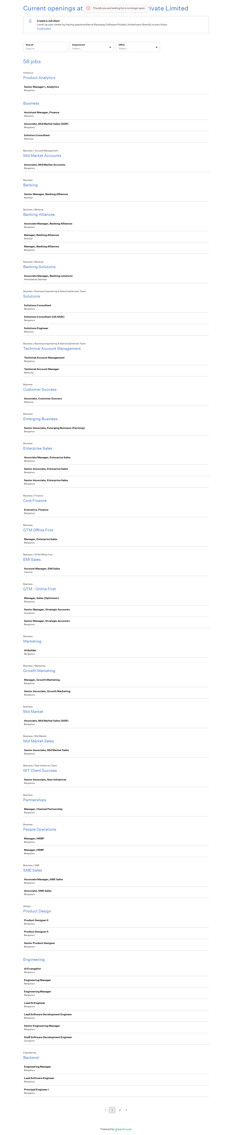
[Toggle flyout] (110, 47)
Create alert (44, 28)
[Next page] (126, 1110)
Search (29, 44)
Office (122, 44)
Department (78, 44)
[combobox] (72, 48)
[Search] (45, 49)
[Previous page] (105, 1110)
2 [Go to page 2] (120, 1110)
